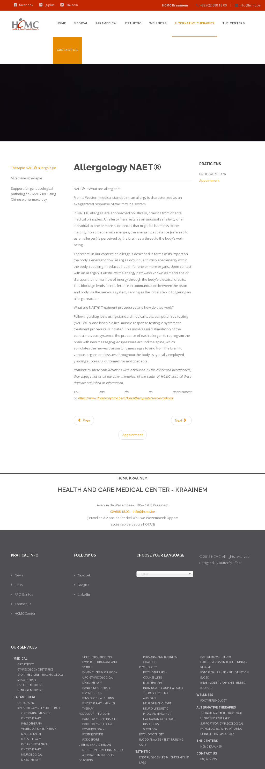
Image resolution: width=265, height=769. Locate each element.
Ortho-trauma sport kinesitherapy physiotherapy (36, 718)
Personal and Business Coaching (160, 659)
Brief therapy (152, 682)
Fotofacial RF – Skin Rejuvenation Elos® (224, 675)
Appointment (132, 434)
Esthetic (133, 23)
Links (19, 584)
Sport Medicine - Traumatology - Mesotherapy (41, 677)
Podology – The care (97, 724)
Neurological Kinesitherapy (31, 757)
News (19, 575)
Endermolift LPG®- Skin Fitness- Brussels (223, 685)
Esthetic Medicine (30, 685)
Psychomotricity (151, 734)
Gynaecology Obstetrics (35, 669)
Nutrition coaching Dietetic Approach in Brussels (103, 752)
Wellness (158, 23)
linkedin (68, 5)
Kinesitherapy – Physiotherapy (38, 708)
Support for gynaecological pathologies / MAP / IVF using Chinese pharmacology (33, 194)
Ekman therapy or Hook (99, 672)
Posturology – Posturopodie (93, 731)
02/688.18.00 (119, 511)
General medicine (30, 690)
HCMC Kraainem (211, 746)
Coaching (85, 760)
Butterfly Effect (230, 562)
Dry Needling (92, 693)
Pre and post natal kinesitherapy (35, 746)
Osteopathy (25, 703)
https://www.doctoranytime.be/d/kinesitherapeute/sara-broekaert (125, 398)
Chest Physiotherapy (97, 657)
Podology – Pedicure (94, 713)
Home (61, 23)
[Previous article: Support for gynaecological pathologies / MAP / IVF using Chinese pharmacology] (84, 420)
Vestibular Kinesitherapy (38, 728)
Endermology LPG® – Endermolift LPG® (164, 760)
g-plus (45, 5)
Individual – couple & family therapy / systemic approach (163, 693)
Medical (81, 23)
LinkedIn (84, 594)
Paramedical (106, 23)
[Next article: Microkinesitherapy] (181, 420)
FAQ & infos (24, 594)
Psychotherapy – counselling (155, 675)
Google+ (84, 585)
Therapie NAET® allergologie (33, 167)
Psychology (148, 667)
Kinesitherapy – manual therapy (98, 706)
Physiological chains (98, 698)
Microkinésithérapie (26, 178)
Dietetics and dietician (94, 745)
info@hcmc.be (250, 5)
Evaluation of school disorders (159, 721)
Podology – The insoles (99, 719)
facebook (22, 5)
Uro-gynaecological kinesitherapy (97, 680)
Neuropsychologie (157, 703)
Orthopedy (25, 664)
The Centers (233, 23)
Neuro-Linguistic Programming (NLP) (157, 711)
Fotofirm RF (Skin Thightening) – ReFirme (223, 664)
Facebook (84, 575)
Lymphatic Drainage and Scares (99, 664)
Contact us (67, 50)
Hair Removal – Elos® (215, 657)
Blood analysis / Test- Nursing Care (161, 742)
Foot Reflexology (213, 700)
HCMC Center (25, 613)
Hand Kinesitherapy (96, 688)
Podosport (90, 739)
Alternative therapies (194, 23)
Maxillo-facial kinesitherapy (31, 736)
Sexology (150, 729)
